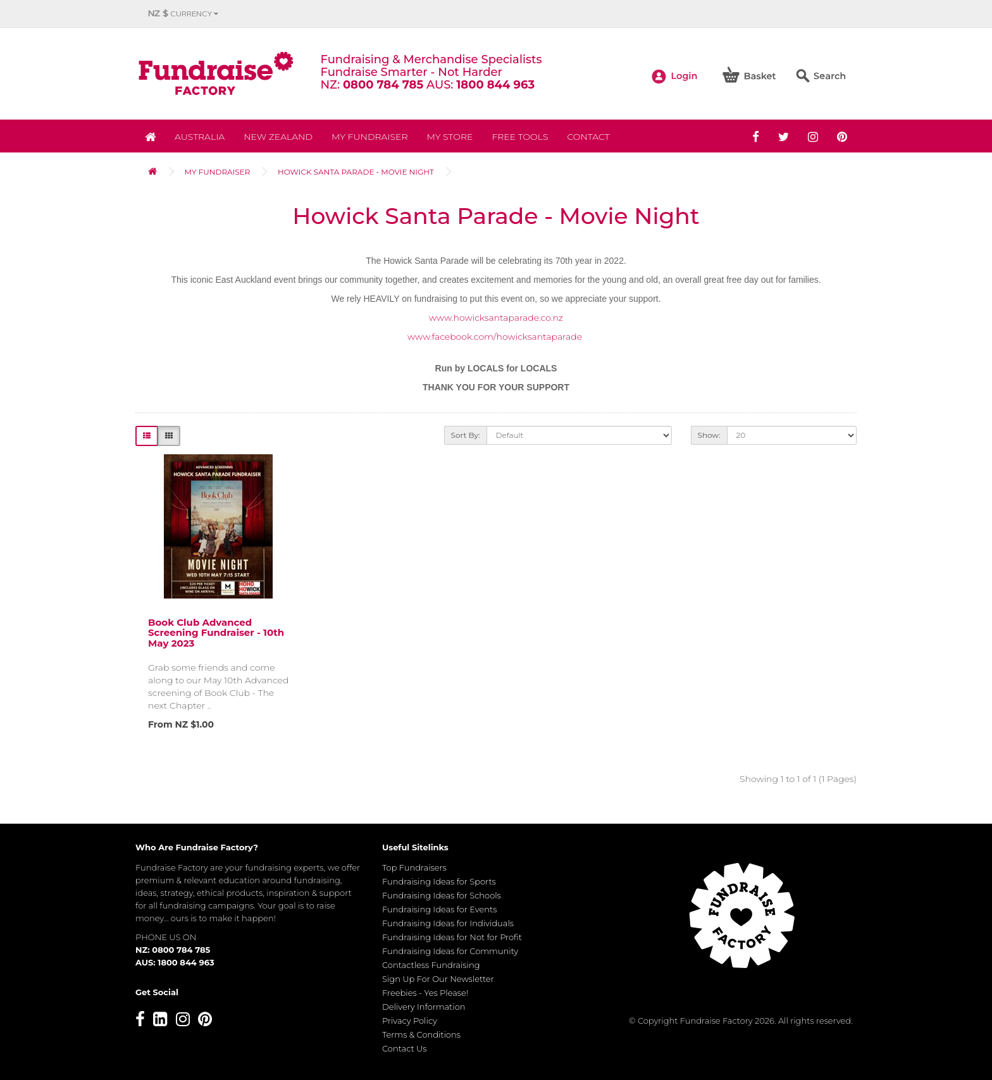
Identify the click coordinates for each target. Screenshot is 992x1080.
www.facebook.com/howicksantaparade (494, 336)
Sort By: (465, 435)
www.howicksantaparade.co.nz (496, 317)
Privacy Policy (409, 1020)
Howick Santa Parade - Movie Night (356, 172)
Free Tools (520, 136)
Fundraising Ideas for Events (439, 909)
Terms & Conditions (421, 1034)
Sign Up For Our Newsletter (438, 979)
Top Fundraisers (414, 867)
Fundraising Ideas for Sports (439, 881)
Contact (588, 136)
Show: (709, 435)
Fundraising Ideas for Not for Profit (452, 937)
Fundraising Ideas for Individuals (448, 923)
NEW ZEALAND (278, 136)
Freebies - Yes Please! (425, 993)
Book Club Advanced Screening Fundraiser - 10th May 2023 (216, 632)
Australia (200, 136)
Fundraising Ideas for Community (450, 951)
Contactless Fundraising (431, 965)
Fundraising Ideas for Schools (441, 895)
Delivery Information (424, 1007)
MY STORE (450, 136)
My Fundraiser (369, 136)
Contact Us (404, 1048)
